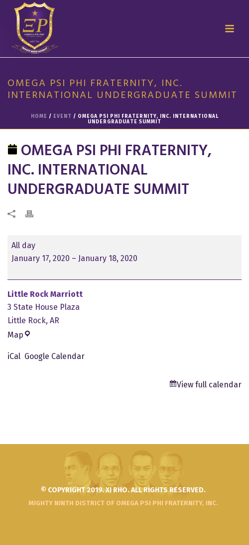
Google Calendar (54, 356)
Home (39, 116)
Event (62, 116)
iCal (13, 356)
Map (19, 335)
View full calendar (209, 384)
